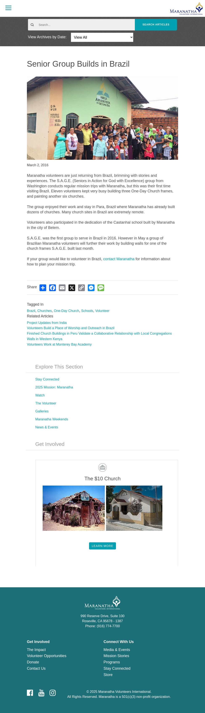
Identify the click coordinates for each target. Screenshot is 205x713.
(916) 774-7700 (108, 626)
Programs (112, 662)
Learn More (102, 546)
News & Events (46, 427)
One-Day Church (66, 311)
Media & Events (117, 650)
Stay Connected (47, 379)
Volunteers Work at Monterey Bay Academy (59, 344)
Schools (87, 311)
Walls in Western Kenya (44, 339)
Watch (40, 395)
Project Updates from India (47, 323)
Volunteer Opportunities (46, 656)
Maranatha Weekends (51, 419)
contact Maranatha (118, 259)
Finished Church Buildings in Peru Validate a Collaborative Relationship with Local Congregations (99, 333)
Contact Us (36, 668)
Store (108, 675)
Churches (44, 311)
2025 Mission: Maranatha (54, 387)
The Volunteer (45, 403)
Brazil (31, 311)
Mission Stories (116, 656)
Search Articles (156, 24)
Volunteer (102, 311)
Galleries (42, 411)
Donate (33, 662)
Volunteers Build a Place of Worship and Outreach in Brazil (70, 328)
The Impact (36, 650)
